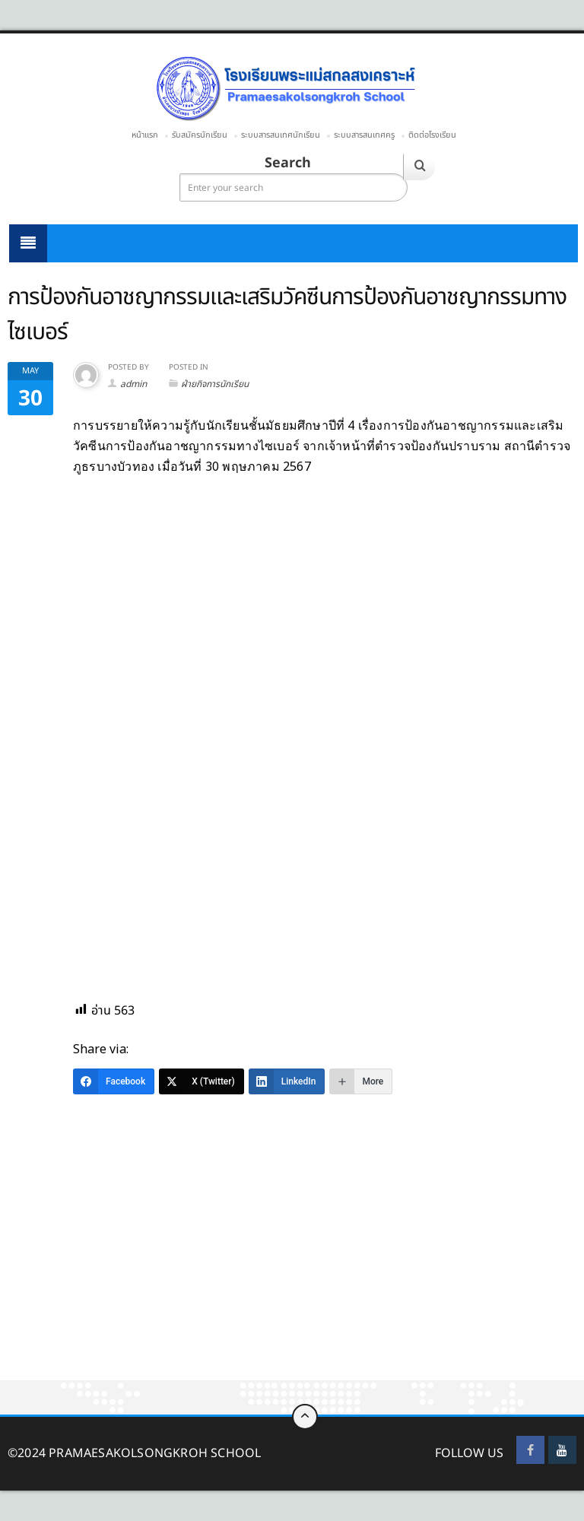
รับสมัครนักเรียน (199, 135)
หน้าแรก (145, 135)
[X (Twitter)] (201, 1081)
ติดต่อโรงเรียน (432, 135)
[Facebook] (113, 1081)
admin (133, 384)
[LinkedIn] (287, 1081)
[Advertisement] (292, 1267)
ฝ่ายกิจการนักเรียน (215, 384)
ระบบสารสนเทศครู (364, 135)
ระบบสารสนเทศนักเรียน (280, 135)
